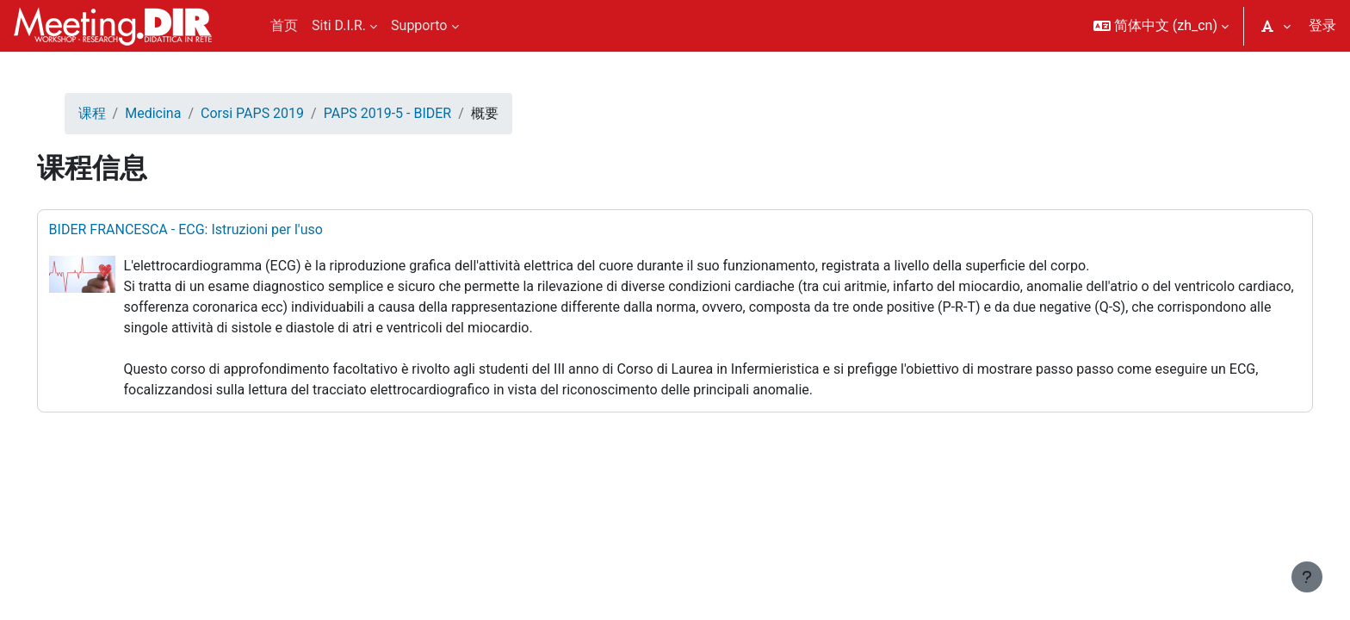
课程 (116, 113)
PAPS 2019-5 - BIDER (412, 113)
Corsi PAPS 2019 (276, 113)
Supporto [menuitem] (419, 25)
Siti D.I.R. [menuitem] (339, 25)
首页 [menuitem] (284, 25)
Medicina (178, 113)
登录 (1322, 25)
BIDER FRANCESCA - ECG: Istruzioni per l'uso (210, 229)
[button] (1161, 26)
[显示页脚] (1306, 576)
